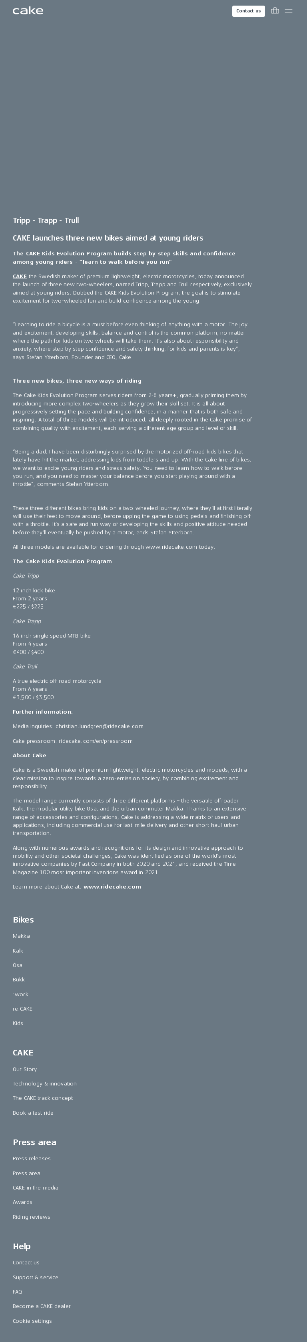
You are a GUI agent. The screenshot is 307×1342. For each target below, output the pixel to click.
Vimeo (21, 1273)
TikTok (21, 1229)
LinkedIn (23, 1215)
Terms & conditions (150, 1326)
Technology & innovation (45, 902)
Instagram (25, 1185)
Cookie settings (32, 1139)
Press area (26, 992)
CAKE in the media (35, 1006)
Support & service (35, 1096)
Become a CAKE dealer (42, 1125)
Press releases (32, 977)
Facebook (25, 1200)
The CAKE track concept (43, 917)
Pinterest (24, 1243)
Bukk (19, 798)
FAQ (17, 1110)
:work (20, 813)
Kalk (18, 769)
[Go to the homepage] (28, 11)
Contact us (248, 11)
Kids (18, 842)
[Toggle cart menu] (275, 11)
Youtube (23, 1258)
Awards (22, 1021)
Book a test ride (33, 932)
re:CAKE (22, 827)
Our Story (25, 888)
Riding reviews (31, 1036)
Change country (154, 1303)
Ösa (17, 784)
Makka (21, 755)
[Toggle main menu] (288, 11)
